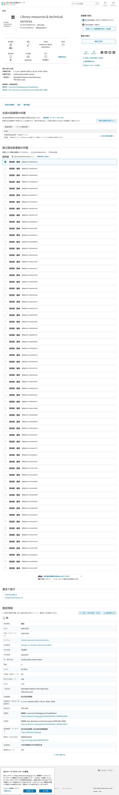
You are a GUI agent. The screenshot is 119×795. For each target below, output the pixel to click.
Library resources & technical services (35, 640)
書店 (18, 104)
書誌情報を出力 (89, 61)
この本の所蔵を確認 (107, 136)
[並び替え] (9, 126)
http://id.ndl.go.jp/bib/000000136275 (34, 740)
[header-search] (86, 3)
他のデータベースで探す (91, 65)
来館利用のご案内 (43, 156)
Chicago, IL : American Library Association (36, 645)
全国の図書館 (9, 104)
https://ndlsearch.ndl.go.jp (31, 732)
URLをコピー (94, 52)
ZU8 (22, 684)
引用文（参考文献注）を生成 (93, 58)
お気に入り (86, 52)
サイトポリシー (67, 788)
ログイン (113, 3)
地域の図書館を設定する (107, 121)
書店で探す (99, 41)
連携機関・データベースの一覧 (54, 117)
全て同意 (45, 791)
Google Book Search (14, 597)
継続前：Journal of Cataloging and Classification (20, 87)
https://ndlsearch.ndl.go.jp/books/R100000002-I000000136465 (44, 716)
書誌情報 (27, 104)
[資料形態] (22, 126)
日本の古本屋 (11, 594)
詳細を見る (62, 57)
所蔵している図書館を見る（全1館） (99, 29)
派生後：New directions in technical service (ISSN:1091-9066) (25, 90)
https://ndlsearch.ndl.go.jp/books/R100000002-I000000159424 (44, 724)
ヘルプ (105, 3)
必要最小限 (29, 791)
